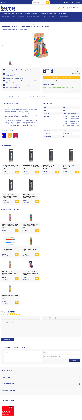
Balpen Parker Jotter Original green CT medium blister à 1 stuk (30, 249)
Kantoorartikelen (8, 14)
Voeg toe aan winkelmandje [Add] (61, 77)
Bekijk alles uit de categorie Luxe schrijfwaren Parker (14, 29)
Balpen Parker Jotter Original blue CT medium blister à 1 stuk (30, 225)
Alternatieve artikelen (35, 97)
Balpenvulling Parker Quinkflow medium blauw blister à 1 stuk (10, 196)
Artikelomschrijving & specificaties (11, 97)
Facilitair (19, 14)
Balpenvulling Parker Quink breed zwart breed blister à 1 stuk (31, 167)
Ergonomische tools (33, 17)
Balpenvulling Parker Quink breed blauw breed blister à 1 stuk (10, 167)
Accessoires (25, 97)
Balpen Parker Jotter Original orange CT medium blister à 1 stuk (10, 273)
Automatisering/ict (8, 17)
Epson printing (63, 17)
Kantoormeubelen (31, 14)
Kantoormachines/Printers (48, 14)
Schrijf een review (74, 91)
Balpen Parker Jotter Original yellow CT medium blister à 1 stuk (10, 297)
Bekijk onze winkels (48, 84)
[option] (41, 45)
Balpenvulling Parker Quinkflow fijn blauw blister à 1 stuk (51, 167)
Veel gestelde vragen (48, 97)
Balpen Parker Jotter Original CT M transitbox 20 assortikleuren (10, 249)
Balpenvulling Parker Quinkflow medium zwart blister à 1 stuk (30, 196)
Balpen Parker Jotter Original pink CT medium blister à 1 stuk (10, 225)
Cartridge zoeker (7, 20)
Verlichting (21, 17)
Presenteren (63, 14)
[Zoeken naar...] (47, 2)
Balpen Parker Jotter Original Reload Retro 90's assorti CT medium (30, 273)
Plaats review (7, 339)
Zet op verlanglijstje (61, 80)
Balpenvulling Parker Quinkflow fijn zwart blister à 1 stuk (70, 167)
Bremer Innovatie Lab (49, 17)
